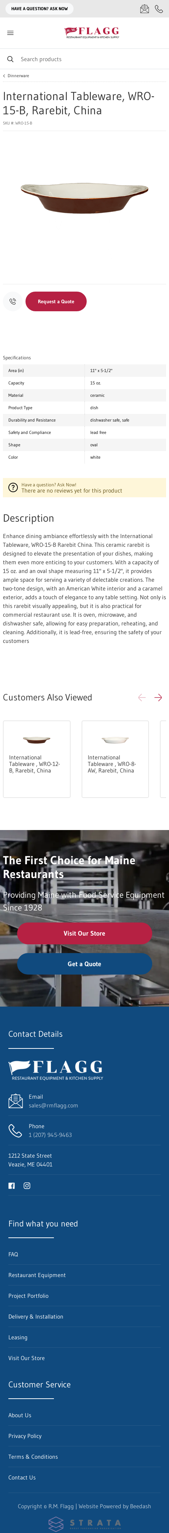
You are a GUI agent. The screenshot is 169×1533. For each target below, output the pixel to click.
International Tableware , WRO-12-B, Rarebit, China (34, 764)
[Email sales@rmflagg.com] (144, 8)
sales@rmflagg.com (53, 1105)
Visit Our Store (84, 933)
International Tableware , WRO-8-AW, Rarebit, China (112, 764)
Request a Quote (56, 301)
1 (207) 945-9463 (50, 1134)
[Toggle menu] (10, 33)
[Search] (84, 59)
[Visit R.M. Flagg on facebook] (11, 1185)
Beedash (140, 1506)
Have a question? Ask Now (39, 8)
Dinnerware (18, 75)
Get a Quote (84, 964)
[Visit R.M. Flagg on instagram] (27, 1185)
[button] (158, 697)
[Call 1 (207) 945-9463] (159, 8)
